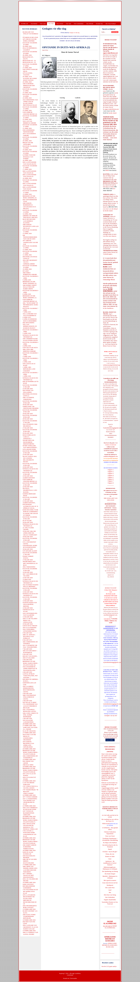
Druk (43, 50)
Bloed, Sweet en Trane (109, 346)
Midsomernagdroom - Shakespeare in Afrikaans (110, 868)
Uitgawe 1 (111, 469)
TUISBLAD (24, 23)
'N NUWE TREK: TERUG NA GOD (110, 620)
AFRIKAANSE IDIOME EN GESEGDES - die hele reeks (110, 945)
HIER (115, 138)
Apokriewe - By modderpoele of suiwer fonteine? (109, 863)
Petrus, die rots (110, 854)
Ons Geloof (60, 23)
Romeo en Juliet (110, 856)
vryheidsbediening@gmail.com (112, 662)
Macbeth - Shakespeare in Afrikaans (110, 877)
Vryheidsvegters (107, 254)
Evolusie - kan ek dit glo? (110, 851)
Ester (109, 859)
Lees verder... (110, 740)
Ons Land (43, 23)
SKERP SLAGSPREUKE (111, 927)
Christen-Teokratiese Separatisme (110, 832)
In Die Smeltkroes (108, 308)
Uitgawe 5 (111, 477)
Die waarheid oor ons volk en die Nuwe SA (110, 820)
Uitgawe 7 (111, 481)
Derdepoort (110, 885)
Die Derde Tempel (110, 874)
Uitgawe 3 (111, 473)
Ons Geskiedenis (78, 23)
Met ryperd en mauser (110, 880)
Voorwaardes (73, 978)
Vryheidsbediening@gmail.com (112, 428)
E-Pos (46, 50)
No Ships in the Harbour (110, 842)
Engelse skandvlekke (110, 899)
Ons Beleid (34, 23)
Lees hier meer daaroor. (109, 236)
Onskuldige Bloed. (109, 279)
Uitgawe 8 (111, 483)
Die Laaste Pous (110, 887)
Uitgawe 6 (111, 479)
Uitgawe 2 (111, 471)
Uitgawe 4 (111, 475)
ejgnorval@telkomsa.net (110, 53)
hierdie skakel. (112, 78)
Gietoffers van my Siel (110, 715)
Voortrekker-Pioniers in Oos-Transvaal (110, 903)
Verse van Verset (110, 836)
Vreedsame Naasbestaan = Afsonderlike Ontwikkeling (110, 839)
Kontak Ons (99, 23)
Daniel (110, 849)
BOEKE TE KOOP (110, 727)
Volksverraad (105, 823)
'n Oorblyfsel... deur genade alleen (110, 828)
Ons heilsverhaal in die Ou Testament (110, 846)
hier (116, 82)
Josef (109, 890)
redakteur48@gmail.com (111, 456)
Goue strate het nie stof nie (110, 883)
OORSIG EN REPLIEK (111, 462)
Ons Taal (68, 23)
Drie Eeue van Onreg (110, 895)
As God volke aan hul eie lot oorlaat (110, 816)
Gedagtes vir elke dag (74, 32)
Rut (110, 892)
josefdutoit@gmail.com (110, 615)
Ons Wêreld (89, 23)
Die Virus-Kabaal (111, 23)
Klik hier (104, 783)
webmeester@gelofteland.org (111, 365)
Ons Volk (51, 23)
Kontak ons (66, 978)
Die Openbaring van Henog (110, 871)
